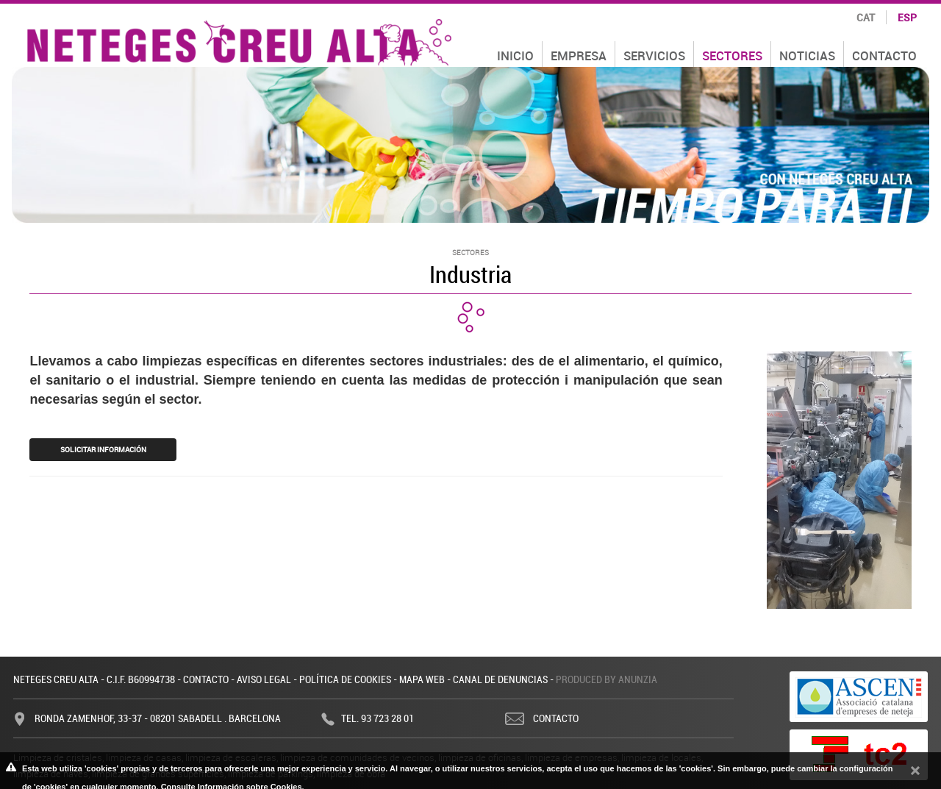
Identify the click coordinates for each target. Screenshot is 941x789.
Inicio (515, 55)
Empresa (579, 55)
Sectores (732, 55)
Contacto (884, 55)
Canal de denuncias (500, 679)
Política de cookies (345, 679)
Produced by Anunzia (606, 679)
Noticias (807, 55)
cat (865, 17)
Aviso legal (264, 679)
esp (907, 17)
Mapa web (422, 679)
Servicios (654, 55)
